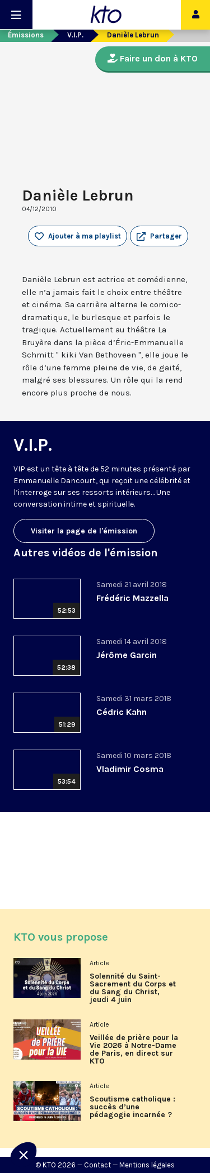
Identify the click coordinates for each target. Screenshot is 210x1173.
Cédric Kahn (121, 712)
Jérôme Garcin (126, 655)
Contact (97, 1165)
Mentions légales (147, 1165)
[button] (159, 236)
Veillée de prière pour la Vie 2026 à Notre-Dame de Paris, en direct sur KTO (134, 1049)
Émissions (26, 35)
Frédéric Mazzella (132, 598)
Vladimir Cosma (130, 769)
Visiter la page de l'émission (84, 531)
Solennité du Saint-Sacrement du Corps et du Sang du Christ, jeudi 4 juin (133, 988)
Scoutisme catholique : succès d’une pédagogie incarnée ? (132, 1107)
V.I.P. (75, 35)
